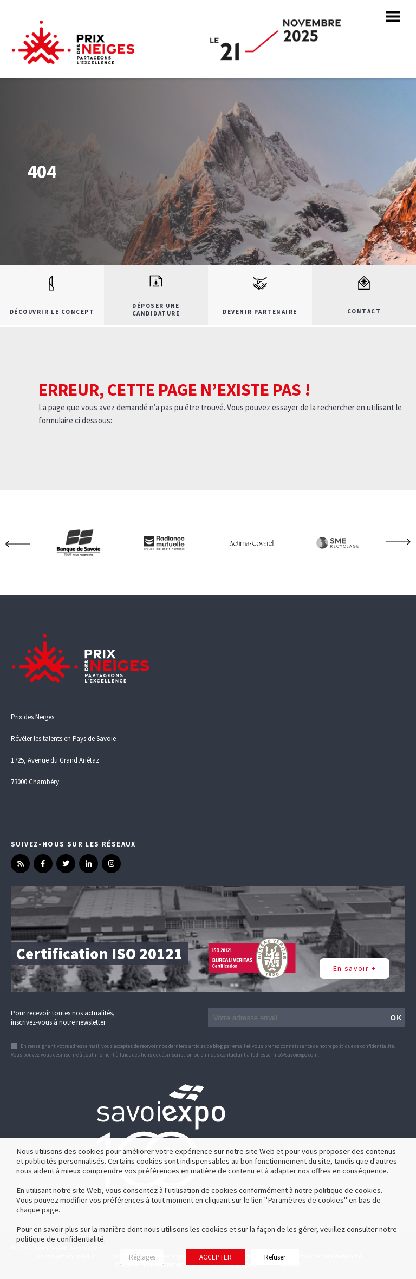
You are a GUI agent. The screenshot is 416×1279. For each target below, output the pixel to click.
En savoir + (354, 968)
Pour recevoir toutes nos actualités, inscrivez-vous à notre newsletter (63, 1017)
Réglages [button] (142, 1257)
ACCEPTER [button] (215, 1257)
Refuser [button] (274, 1257)
